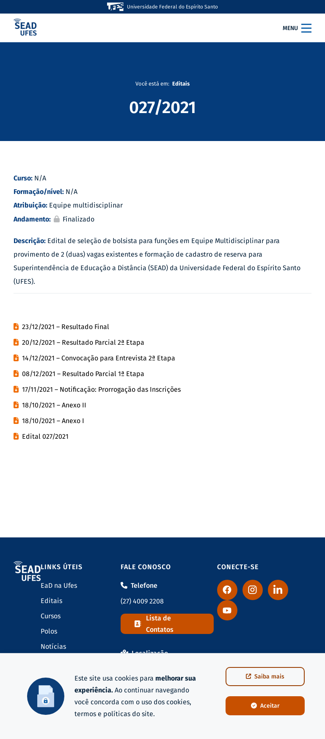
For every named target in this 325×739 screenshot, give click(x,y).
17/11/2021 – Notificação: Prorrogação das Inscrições (101, 389)
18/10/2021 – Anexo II (54, 405)
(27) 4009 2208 (142, 601)
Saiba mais (265, 676)
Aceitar (265, 705)
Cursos (51, 616)
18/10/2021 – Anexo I (53, 421)
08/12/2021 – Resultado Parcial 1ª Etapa (83, 374)
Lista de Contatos (154, 624)
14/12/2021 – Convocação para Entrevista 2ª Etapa (98, 358)
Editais (51, 601)
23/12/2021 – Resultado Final (65, 327)
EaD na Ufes (59, 585)
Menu (297, 28)
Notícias (53, 646)
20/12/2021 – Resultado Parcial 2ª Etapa (83, 342)
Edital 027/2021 (45, 436)
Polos (49, 631)
